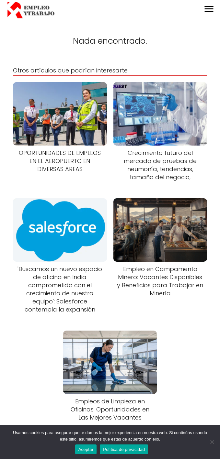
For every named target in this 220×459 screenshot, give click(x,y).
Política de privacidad (124, 449)
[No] (212, 442)
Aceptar (86, 449)
